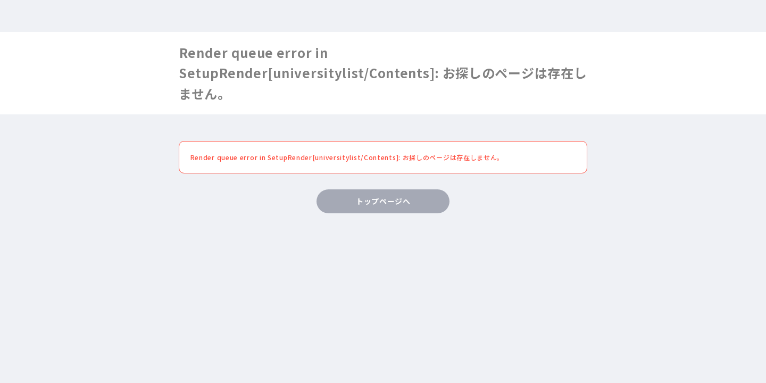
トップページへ (383, 201)
